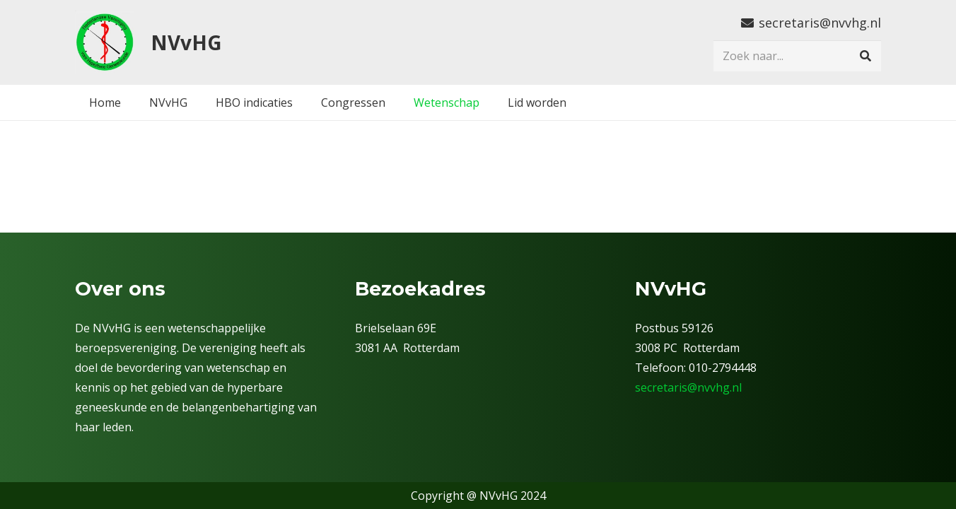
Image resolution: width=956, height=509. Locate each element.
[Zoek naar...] (797, 56)
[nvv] (104, 42)
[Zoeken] (865, 56)
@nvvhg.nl (714, 387)
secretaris (661, 387)
